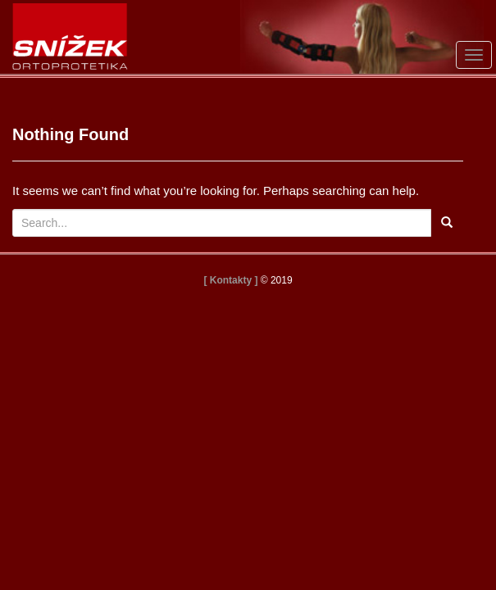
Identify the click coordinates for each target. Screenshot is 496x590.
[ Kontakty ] (230, 280)
